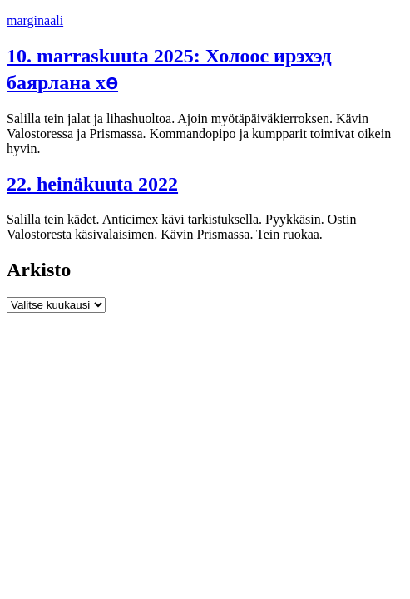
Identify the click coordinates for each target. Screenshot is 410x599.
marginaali (35, 20)
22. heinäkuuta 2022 (92, 184)
